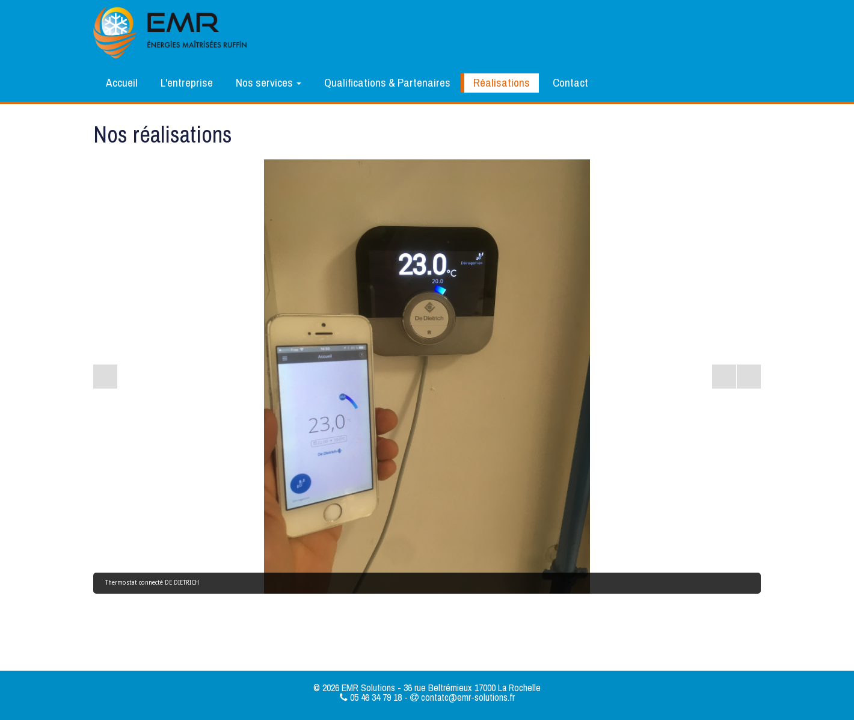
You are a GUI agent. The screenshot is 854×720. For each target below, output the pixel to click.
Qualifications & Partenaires (387, 82)
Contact (570, 82)
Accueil (122, 82)
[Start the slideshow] (724, 377)
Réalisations (501, 82)
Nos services (268, 82)
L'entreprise (187, 82)
